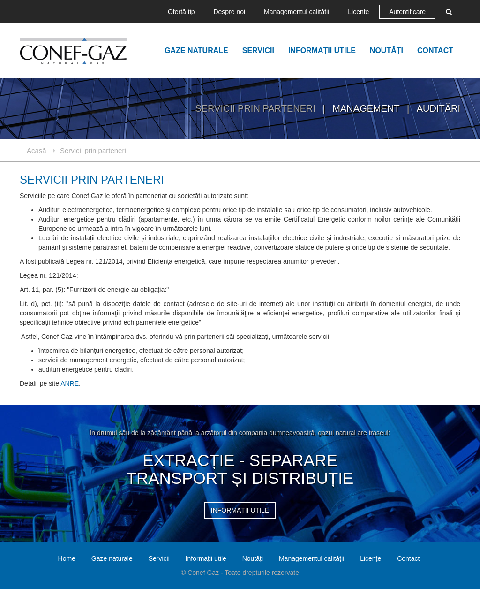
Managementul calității (296, 11)
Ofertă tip (181, 11)
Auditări (438, 108)
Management (367, 108)
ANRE (69, 383)
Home (66, 558)
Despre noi (229, 11)
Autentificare (407, 11)
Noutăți (386, 50)
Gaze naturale (196, 50)
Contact (435, 50)
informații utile (240, 510)
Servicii (258, 50)
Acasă (36, 150)
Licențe (358, 11)
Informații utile (322, 50)
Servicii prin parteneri (256, 108)
